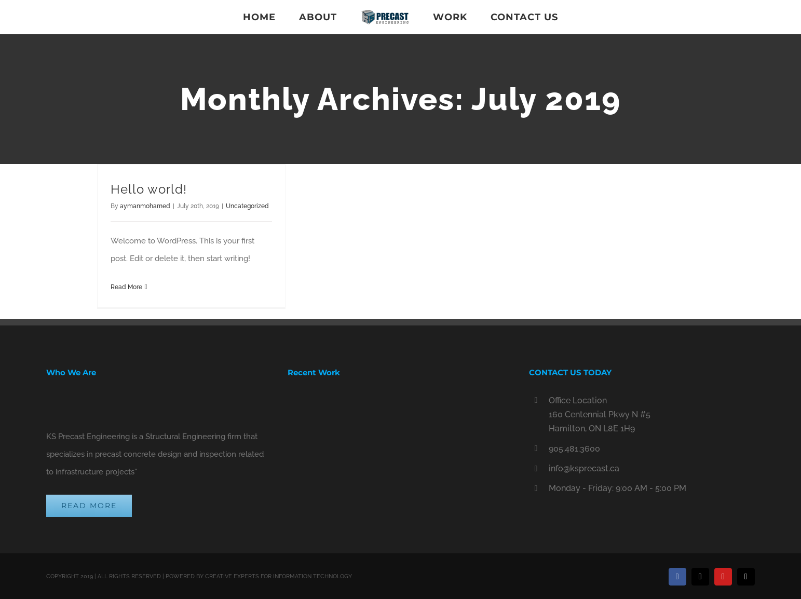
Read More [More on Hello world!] (126, 287)
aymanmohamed (145, 206)
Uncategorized (247, 206)
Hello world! (149, 189)
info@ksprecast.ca (584, 468)
